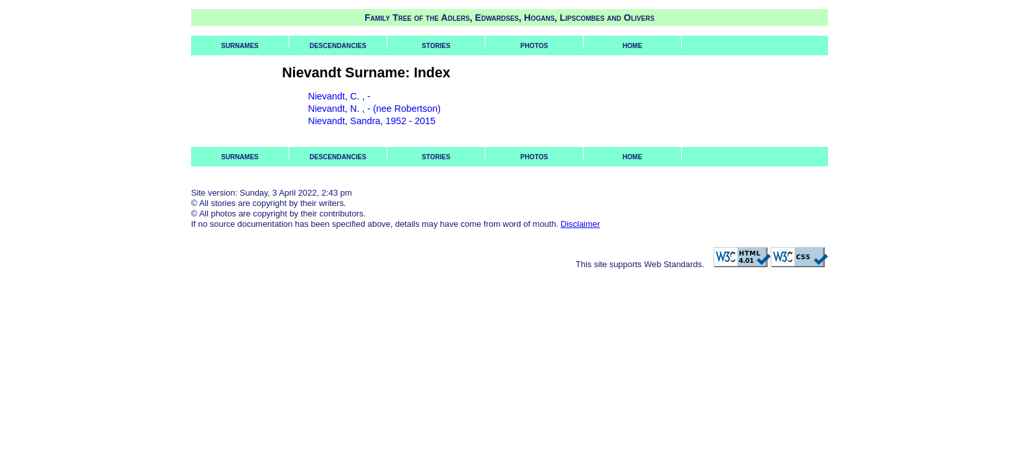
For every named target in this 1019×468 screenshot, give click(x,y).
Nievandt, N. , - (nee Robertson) (374, 108)
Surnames (240, 45)
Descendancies (337, 45)
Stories (436, 45)
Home (632, 45)
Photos (534, 45)
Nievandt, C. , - (339, 96)
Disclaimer (580, 224)
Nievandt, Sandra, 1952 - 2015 (371, 121)
